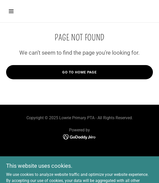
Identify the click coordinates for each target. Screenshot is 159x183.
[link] (79, 136)
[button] (23, 11)
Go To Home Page (79, 72)
